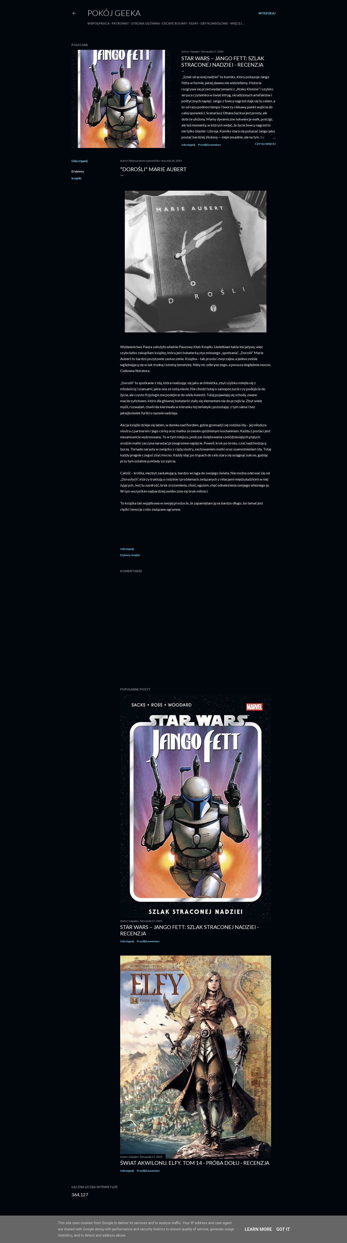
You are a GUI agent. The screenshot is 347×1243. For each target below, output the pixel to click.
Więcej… (237, 23)
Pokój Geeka (114, 13)
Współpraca (98, 23)
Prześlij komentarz (209, 144)
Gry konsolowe (214, 23)
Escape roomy (174, 23)
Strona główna (145, 23)
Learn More (258, 1229)
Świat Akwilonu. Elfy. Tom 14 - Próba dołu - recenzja (194, 1163)
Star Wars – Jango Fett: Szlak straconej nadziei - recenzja (222, 61)
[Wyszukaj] (267, 13)
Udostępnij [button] (188, 144)
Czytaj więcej (265, 143)
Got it (283, 1229)
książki (76, 178)
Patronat (120, 23)
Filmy (193, 23)
